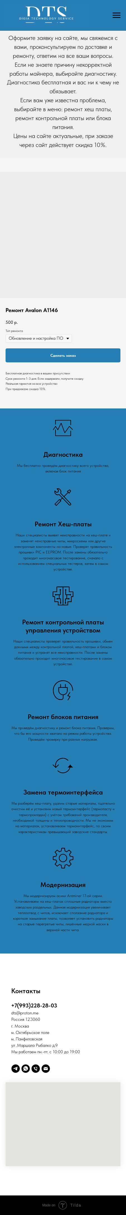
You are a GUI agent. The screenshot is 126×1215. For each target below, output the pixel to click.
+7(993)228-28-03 (34, 1005)
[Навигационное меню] (116, 15)
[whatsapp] (25, 1068)
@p (19, 1013)
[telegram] (15, 1068)
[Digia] (46, 1068)
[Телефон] (36, 1068)
